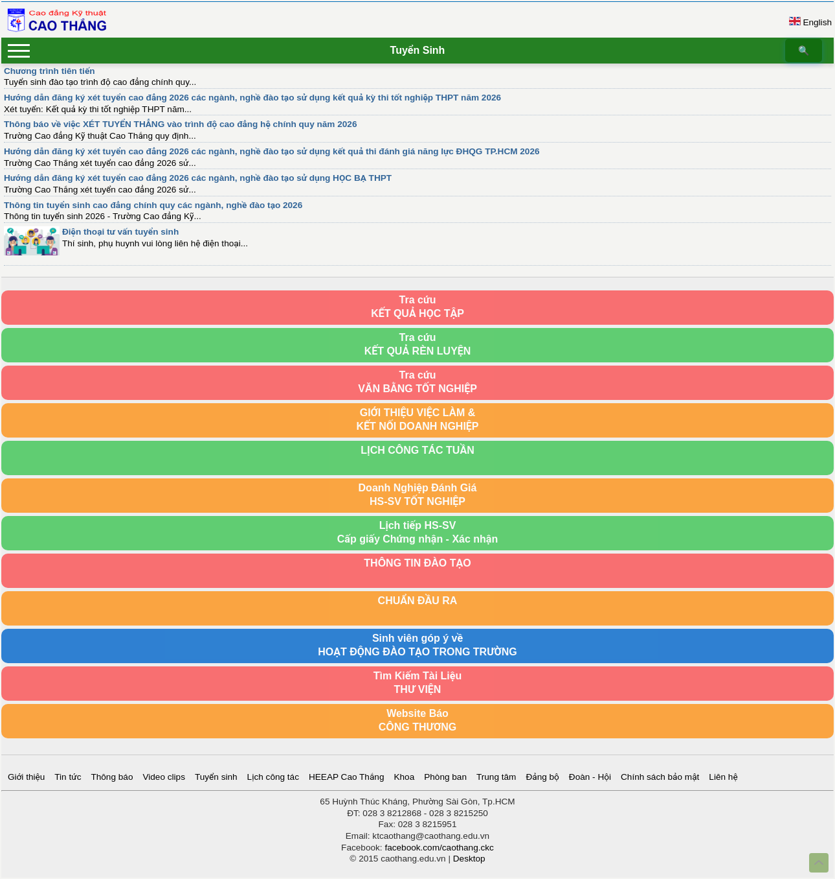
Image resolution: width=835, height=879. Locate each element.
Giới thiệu (26, 777)
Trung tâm (496, 777)
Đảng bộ (542, 777)
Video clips (163, 777)
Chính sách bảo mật (660, 777)
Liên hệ (723, 777)
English (817, 22)
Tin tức (67, 777)
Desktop (469, 858)
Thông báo (112, 777)
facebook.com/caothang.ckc (439, 847)
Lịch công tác (273, 777)
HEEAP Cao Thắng (346, 777)
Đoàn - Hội (590, 777)
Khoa (404, 777)
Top (819, 863)
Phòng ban (445, 777)
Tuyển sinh (216, 777)
